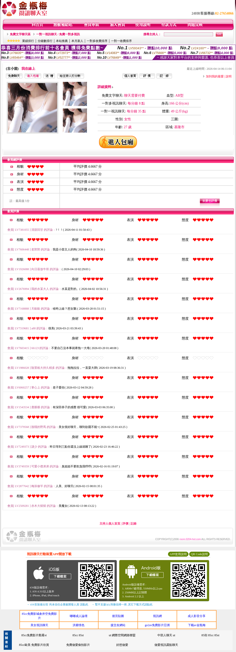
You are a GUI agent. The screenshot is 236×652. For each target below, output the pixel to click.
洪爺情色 (78, 625)
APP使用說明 (178, 554)
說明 (229, 76)
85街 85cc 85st (210, 635)
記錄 (133, 523)
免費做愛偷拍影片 (78, 645)
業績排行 (28, 41)
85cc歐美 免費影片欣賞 (34, 645)
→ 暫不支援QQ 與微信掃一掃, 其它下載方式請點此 (122, 604)
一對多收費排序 (97, 41)
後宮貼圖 (118, 616)
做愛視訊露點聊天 (166, 645)
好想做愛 (122, 645)
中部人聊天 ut (166, 635)
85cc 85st (78, 635)
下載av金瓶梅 (196, 625)
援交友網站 (118, 625)
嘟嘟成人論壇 (78, 616)
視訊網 (157, 616)
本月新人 (77, 41)
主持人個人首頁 (110, 523)
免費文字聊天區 (20, 34)
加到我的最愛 (215, 76)
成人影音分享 (196, 616)
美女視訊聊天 (39, 625)
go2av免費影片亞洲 (157, 625)
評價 (125, 523)
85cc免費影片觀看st (34, 635)
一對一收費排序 (121, 41)
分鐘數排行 (45, 41)
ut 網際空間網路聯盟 (122, 635)
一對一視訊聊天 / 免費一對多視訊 (58, 34)
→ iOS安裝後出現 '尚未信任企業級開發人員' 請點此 (57, 604)
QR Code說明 (199, 554)
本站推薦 (62, 41)
